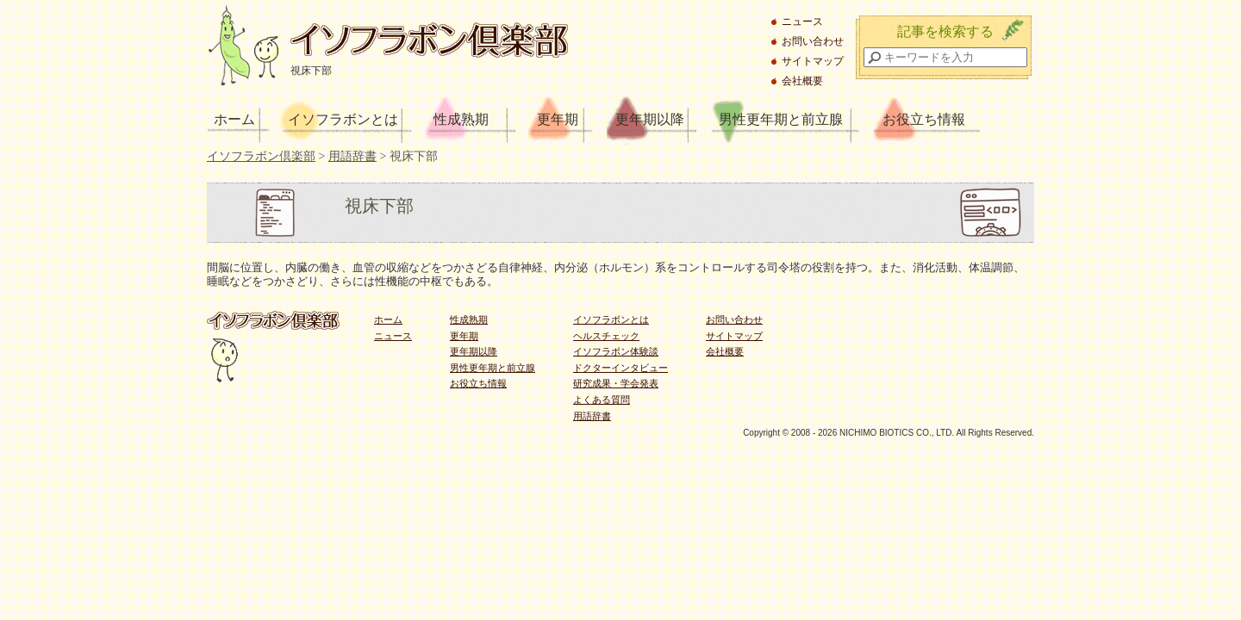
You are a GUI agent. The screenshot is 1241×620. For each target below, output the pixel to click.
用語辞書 (592, 416)
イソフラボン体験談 (615, 351)
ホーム (234, 119)
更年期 (557, 119)
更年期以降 (649, 119)
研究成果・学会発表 (615, 383)
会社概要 (802, 81)
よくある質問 (601, 399)
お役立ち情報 (923, 119)
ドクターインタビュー (620, 368)
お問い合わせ (813, 41)
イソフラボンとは (343, 119)
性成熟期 (461, 119)
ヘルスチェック (606, 336)
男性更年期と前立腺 (781, 119)
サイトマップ (813, 61)
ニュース (802, 22)
